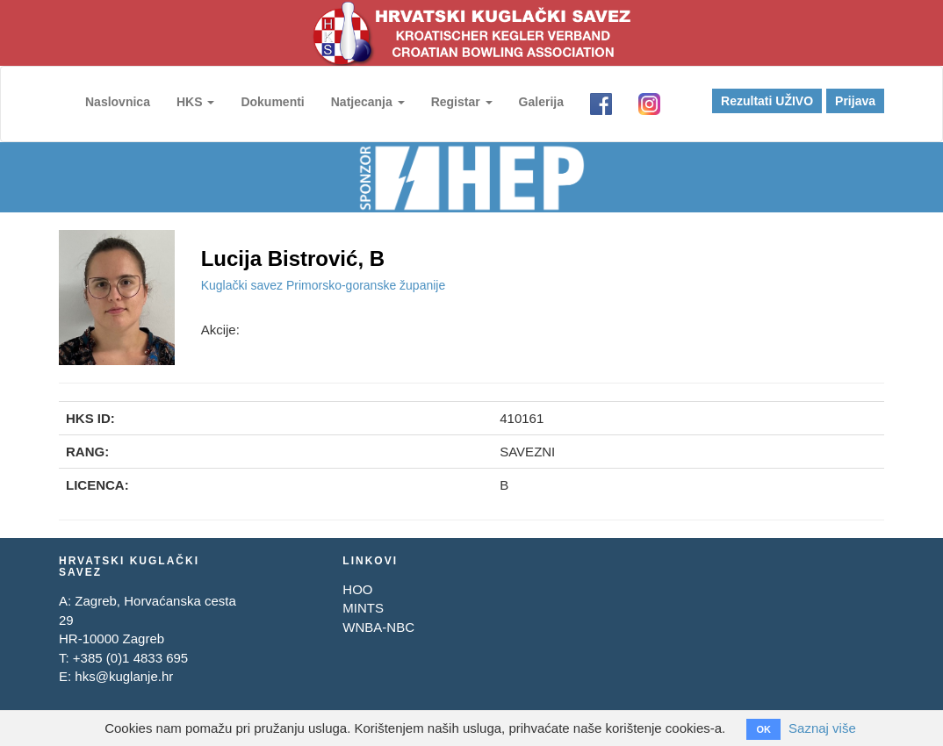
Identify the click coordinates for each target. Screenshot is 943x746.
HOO (357, 589)
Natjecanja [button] (368, 102)
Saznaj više (822, 728)
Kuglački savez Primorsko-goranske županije (323, 285)
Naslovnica (117, 102)
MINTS (363, 607)
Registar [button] (462, 102)
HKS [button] (195, 102)
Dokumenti (272, 102)
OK (763, 729)
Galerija (541, 102)
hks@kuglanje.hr (124, 676)
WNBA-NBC (378, 627)
